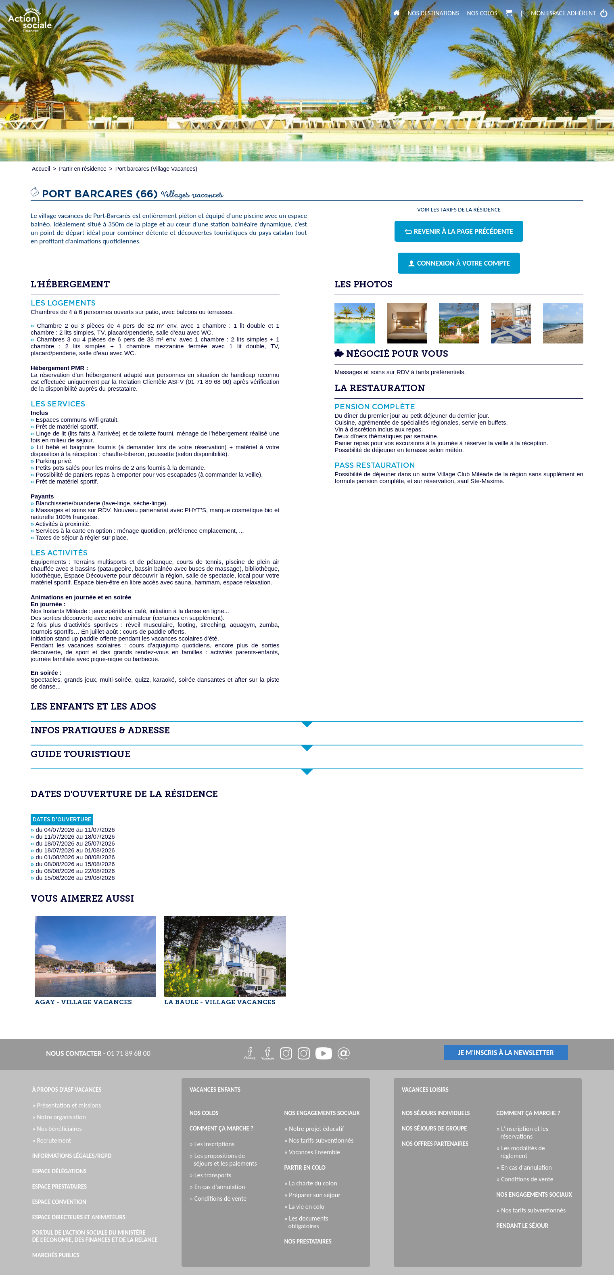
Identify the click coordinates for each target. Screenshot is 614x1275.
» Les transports (212, 1175)
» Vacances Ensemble (314, 1152)
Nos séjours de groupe (434, 1128)
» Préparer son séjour (314, 1195)
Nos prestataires (308, 1241)
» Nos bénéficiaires (59, 1129)
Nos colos (482, 13)
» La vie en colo (306, 1206)
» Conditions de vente (220, 1198)
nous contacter (73, 1053)
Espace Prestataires (59, 1186)
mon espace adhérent (569, 13)
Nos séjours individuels (436, 1113)
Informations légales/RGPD (72, 1156)
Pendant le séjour (522, 1225)
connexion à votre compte (459, 263)
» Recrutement (53, 1140)
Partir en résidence (83, 168)
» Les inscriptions (214, 1144)
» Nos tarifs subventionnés (321, 1140)
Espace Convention (59, 1202)
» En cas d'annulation (219, 1187)
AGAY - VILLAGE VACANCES (83, 1002)
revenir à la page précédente (459, 231)
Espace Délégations (59, 1171)
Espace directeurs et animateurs (78, 1217)
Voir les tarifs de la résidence (459, 210)
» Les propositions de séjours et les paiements (225, 1159)
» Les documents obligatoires (308, 1222)
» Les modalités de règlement (522, 1152)
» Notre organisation (61, 1117)
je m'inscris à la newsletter (506, 1052)
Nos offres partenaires (435, 1143)
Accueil (41, 168)
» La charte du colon (312, 1183)
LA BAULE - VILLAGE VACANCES (220, 1002)
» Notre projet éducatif (316, 1129)
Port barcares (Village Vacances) (156, 168)
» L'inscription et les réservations (524, 1132)
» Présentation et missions (68, 1105)
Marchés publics (55, 1255)
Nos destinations (433, 13)
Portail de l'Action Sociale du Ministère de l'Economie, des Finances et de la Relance (95, 1236)
